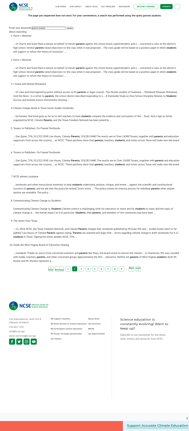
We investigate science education (66, 329)
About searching (17, 31)
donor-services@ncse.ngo (22, 336)
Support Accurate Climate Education (157, 425)
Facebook (12, 342)
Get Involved (108, 6)
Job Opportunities (96, 334)
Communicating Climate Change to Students (37, 200)
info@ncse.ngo (17, 331)
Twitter (19, 342)
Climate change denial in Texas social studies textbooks (43, 108)
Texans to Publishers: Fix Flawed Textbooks (36, 128)
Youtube (34, 342)
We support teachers (60, 319)
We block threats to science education (69, 324)
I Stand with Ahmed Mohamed (29, 83)
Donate (166, 6)
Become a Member (146, 6)
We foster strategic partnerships (66, 334)
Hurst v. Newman (22, 35)
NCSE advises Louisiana (25, 176)
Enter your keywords (20, 27)
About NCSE (91, 6)
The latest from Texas (25, 220)
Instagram (26, 342)
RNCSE (91, 329)
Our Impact (76, 6)
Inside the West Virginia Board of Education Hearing (41, 244)
